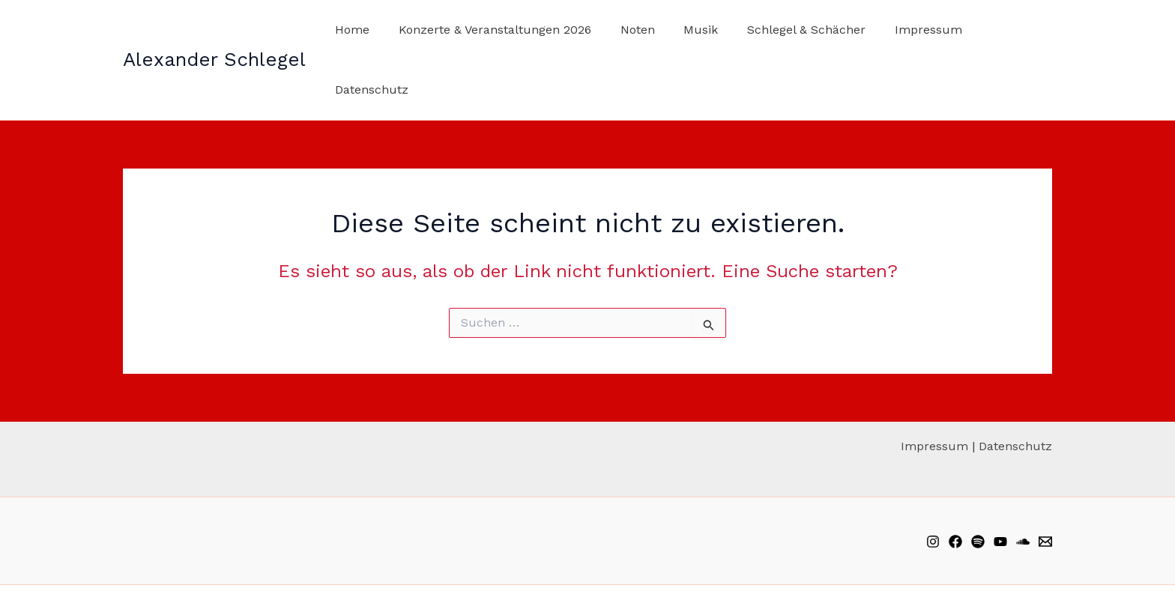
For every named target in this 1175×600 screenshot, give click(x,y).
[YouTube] (1000, 481)
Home (358, 29)
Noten (633, 29)
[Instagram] (933, 481)
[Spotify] (978, 481)
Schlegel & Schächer (792, 29)
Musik (691, 29)
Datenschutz (1003, 29)
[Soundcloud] (1023, 481)
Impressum (909, 29)
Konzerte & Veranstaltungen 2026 (495, 29)
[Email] (1045, 481)
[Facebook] (955, 481)
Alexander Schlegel (214, 29)
